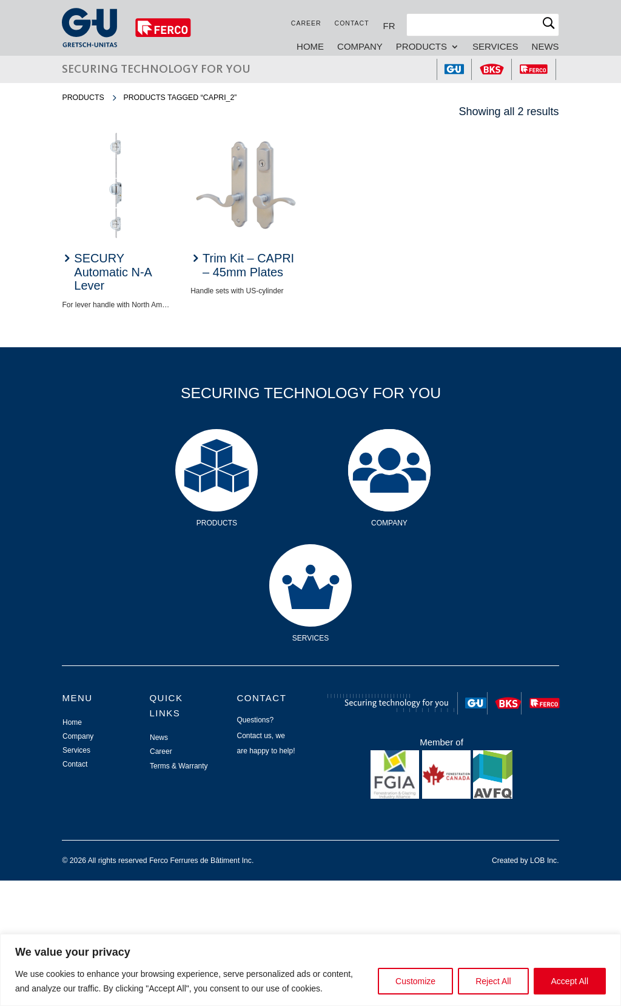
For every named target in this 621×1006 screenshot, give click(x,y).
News (545, 47)
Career (306, 23)
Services (495, 47)
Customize (415, 981)
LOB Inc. (544, 860)
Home (310, 47)
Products (421, 47)
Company (360, 47)
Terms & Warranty (179, 766)
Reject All (493, 981)
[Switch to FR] (389, 25)
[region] (310, 970)
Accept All (569, 981)
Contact (352, 23)
